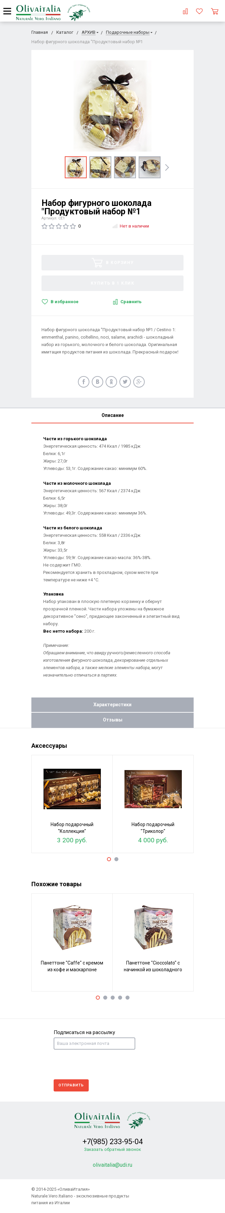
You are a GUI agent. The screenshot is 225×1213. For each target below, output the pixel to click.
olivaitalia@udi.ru (112, 1165)
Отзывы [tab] (112, 719)
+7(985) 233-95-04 (113, 1141)
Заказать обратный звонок (112, 1149)
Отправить (71, 1085)
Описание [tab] (113, 415)
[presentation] (105, 1064)
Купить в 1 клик (113, 283)
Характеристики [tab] (112, 704)
